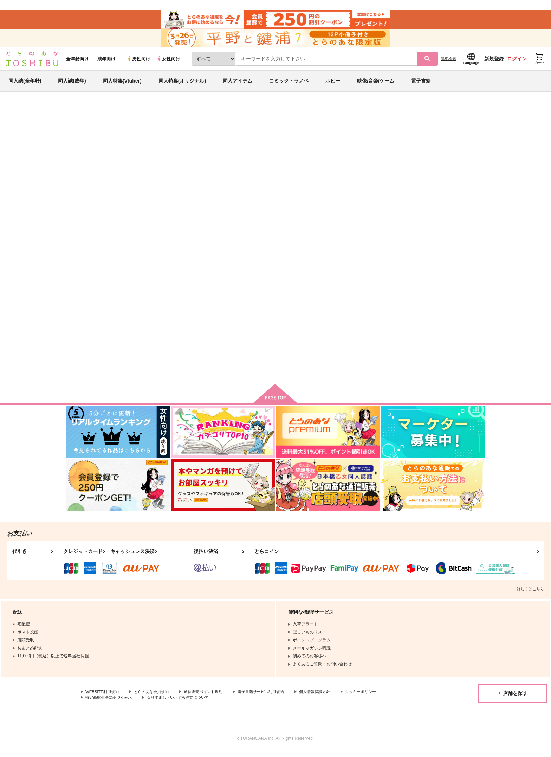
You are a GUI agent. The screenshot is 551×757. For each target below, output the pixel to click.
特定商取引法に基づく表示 (159, 703)
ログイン (517, 63)
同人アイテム (237, 85)
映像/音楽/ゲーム (375, 85)
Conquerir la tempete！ (299, 149)
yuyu (122, 149)
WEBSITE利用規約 (103, 697)
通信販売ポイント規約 (210, 697)
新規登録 (494, 63)
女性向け (168, 63)
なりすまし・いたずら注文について (233, 703)
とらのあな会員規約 (155, 697)
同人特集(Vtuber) (122, 85)
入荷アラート (379, 135)
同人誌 (107, 116)
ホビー (332, 85)
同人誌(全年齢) (24, 85)
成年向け (106, 63)
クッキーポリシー (102, 703)
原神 (402, 149)
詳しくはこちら (530, 594)
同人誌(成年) (72, 85)
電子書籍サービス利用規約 (272, 697)
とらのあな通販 (79, 116)
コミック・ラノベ (289, 85)
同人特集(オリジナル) (182, 85)
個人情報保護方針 (329, 697)
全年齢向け (77, 63)
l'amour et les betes (356, 149)
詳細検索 (448, 63)
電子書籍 (421, 85)
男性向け (138, 63)
